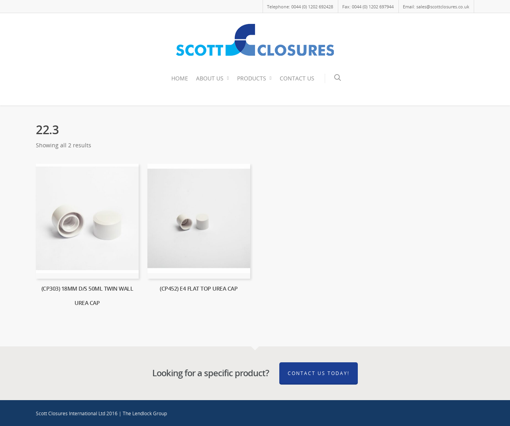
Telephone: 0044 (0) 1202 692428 (300, 7)
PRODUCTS (255, 78)
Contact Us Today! (318, 373)
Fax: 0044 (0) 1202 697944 (368, 7)
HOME (179, 78)
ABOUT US (213, 78)
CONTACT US (297, 78)
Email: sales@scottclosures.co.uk (436, 7)
